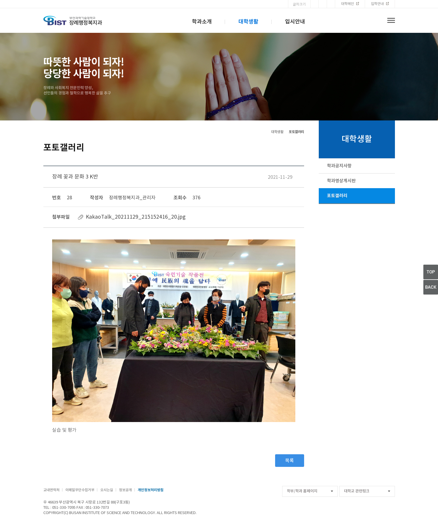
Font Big (314, 4)
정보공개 (125, 490)
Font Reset (323, 4)
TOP (431, 272)
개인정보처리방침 (150, 490)
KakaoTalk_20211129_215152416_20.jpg (135, 217)
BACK (430, 287)
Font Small (331, 4)
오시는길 (106, 490)
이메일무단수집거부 (79, 490)
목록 (289, 460)
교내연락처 (51, 490)
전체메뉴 (391, 20)
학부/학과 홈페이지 (310, 491)
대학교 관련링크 (367, 491)
